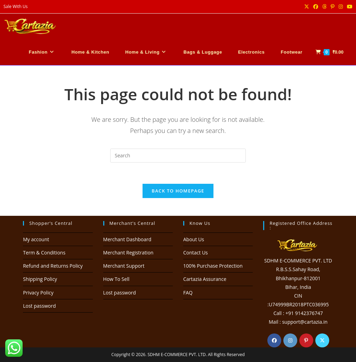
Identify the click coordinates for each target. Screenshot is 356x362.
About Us (193, 239)
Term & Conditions (44, 252)
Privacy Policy (38, 292)
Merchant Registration (128, 252)
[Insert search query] (178, 156)
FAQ (188, 292)
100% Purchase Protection (213, 265)
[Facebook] (274, 340)
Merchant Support (124, 265)
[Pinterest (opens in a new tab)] (333, 6)
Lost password (39, 305)
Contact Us (195, 252)
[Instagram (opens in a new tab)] (341, 6)
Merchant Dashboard (127, 239)
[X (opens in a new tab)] (306, 6)
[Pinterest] (306, 340)
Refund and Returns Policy (52, 265)
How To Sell (116, 279)
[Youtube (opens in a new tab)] (349, 6)
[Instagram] (290, 340)
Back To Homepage (178, 191)
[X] (322, 340)
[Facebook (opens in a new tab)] (315, 6)
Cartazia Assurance (204, 279)
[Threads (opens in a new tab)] (324, 6)
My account (36, 239)
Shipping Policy (40, 279)
